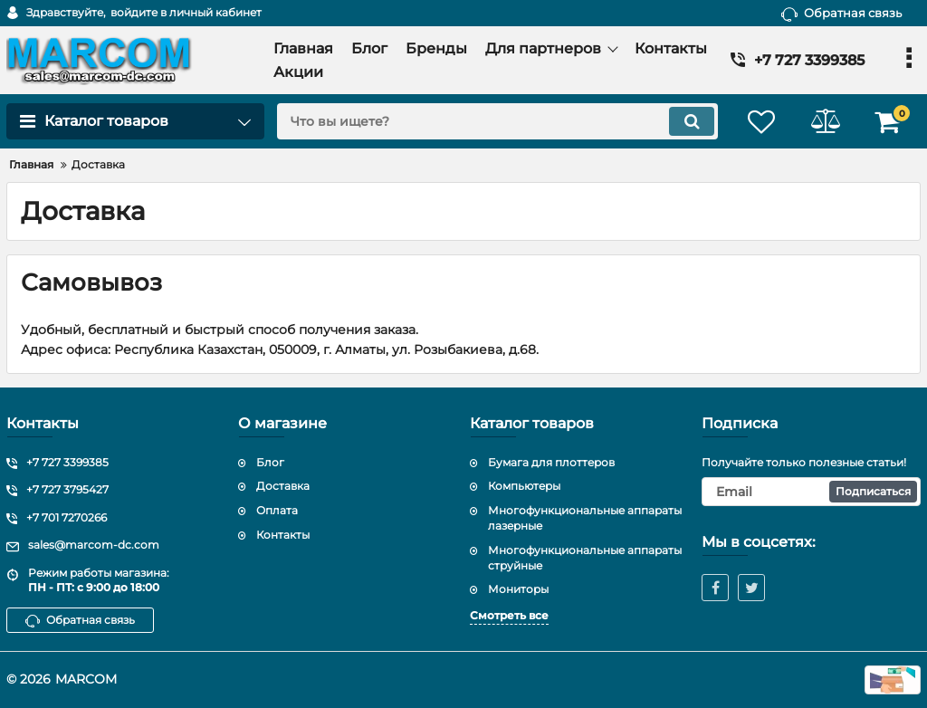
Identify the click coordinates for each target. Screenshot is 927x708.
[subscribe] (811, 491)
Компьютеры (524, 486)
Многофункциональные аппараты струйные (585, 557)
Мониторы (518, 589)
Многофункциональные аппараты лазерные (585, 517)
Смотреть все (509, 615)
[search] (497, 121)
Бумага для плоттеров (551, 462)
